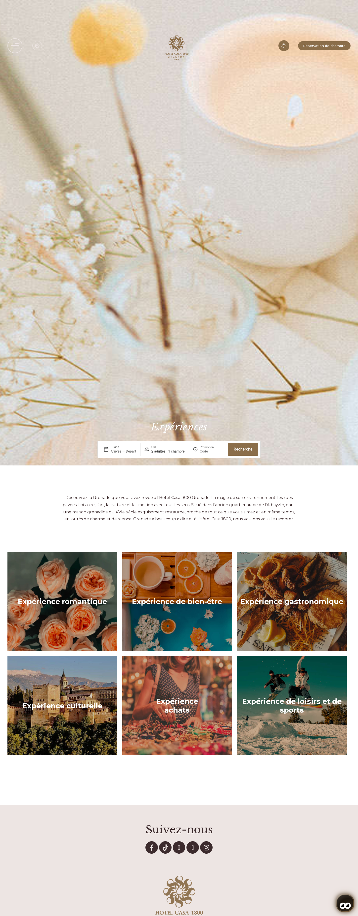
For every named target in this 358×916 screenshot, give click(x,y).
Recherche (243, 449)
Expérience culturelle (62, 705)
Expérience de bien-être (177, 601)
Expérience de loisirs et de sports (292, 705)
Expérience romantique (62, 601)
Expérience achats (177, 705)
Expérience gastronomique (291, 601)
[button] (15, 46)
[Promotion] (212, 451)
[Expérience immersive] (283, 45)
